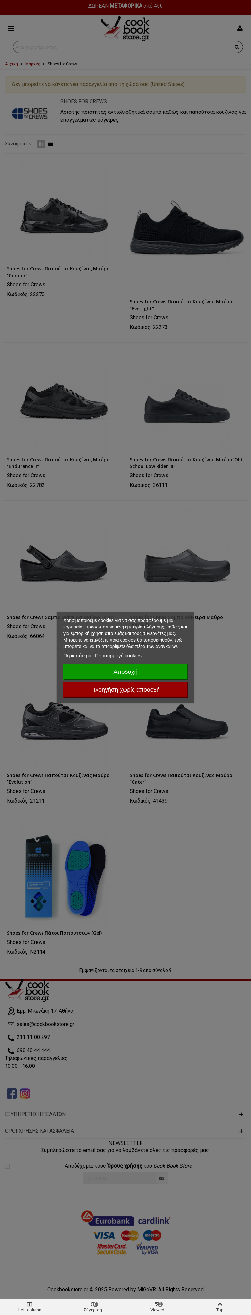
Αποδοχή (125, 672)
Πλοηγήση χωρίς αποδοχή (125, 690)
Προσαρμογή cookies (118, 655)
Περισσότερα (77, 655)
